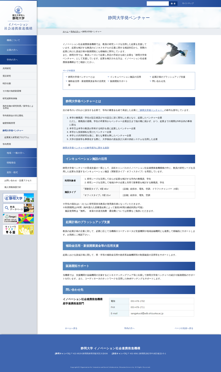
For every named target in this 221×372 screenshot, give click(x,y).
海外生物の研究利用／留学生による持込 (18, 107)
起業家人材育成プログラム (16, 137)
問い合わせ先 (158, 81)
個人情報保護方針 (12, 187)
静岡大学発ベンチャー (13, 130)
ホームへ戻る (71, 328)
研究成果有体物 (10, 98)
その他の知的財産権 (12, 91)
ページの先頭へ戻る (184, 328)
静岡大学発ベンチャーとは (81, 77)
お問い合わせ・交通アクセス (18, 180)
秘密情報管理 (9, 123)
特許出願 (7, 83)
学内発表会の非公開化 (13, 115)
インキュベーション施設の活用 (125, 77)
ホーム (66, 31)
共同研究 (7, 68)
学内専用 (7, 144)
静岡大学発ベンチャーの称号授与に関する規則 (86, 147)
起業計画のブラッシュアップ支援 (168, 77)
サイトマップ (188, 3)
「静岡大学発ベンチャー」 (151, 110)
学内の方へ (75, 31)
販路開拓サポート (119, 81)
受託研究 (7, 76)
